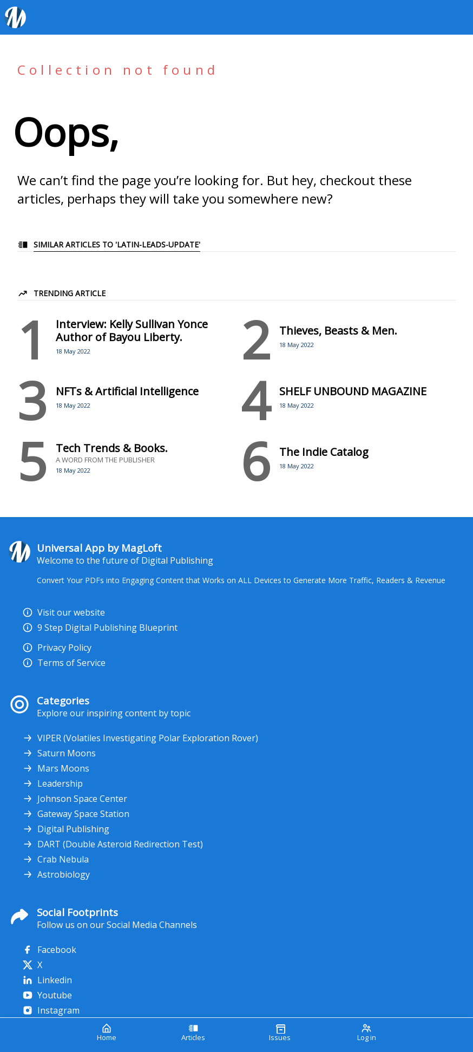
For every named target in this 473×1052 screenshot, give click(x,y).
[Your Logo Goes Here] (232, 17)
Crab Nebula (55, 859)
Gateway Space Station (75, 814)
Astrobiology (56, 874)
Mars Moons (55, 768)
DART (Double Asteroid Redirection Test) (112, 844)
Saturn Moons (59, 753)
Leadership (52, 783)
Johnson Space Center (74, 799)
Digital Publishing (65, 829)
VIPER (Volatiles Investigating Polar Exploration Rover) (140, 738)
